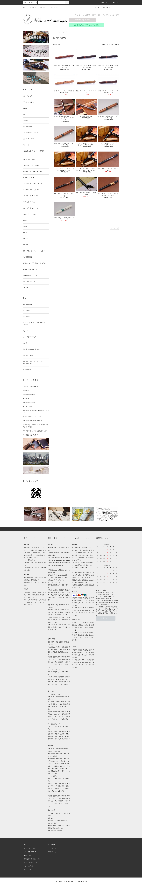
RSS (25, 869)
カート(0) (114, 2)
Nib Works (26, 398)
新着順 (117, 44)
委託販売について (28, 390)
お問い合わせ (105, 7)
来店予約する (106, 618)
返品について (28, 855)
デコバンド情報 (27, 406)
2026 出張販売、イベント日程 (32, 417)
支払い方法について (30, 848)
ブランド (41, 7)
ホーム (25, 7)
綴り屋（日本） (65, 32)
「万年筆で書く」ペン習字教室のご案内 (35, 431)
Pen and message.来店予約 (82, 20)
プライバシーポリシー (30, 862)
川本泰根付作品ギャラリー (31, 435)
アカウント (102, 2)
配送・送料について (30, 852)
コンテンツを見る (52, 7)
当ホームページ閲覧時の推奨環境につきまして (36, 411)
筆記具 (59, 32)
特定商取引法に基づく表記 (32, 859)
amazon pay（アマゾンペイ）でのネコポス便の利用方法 (35, 426)
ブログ (96, 7)
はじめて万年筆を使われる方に (32, 386)
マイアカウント (52, 844)
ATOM (29, 869)
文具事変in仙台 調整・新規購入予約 (86, 25)
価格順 (111, 44)
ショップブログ (28, 866)
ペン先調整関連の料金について (32, 421)
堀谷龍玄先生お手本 (29, 402)
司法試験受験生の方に (29, 394)
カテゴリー (32, 7)
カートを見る (52, 848)
